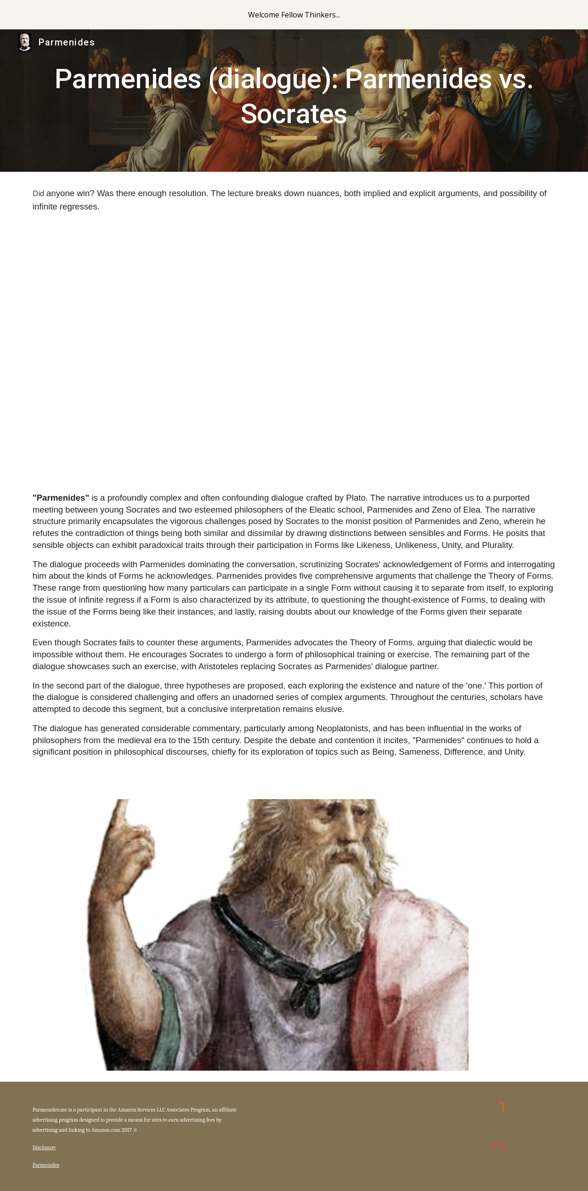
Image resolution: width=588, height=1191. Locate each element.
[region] (294, 14)
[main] (294, 100)
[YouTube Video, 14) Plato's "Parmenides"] (294, 349)
